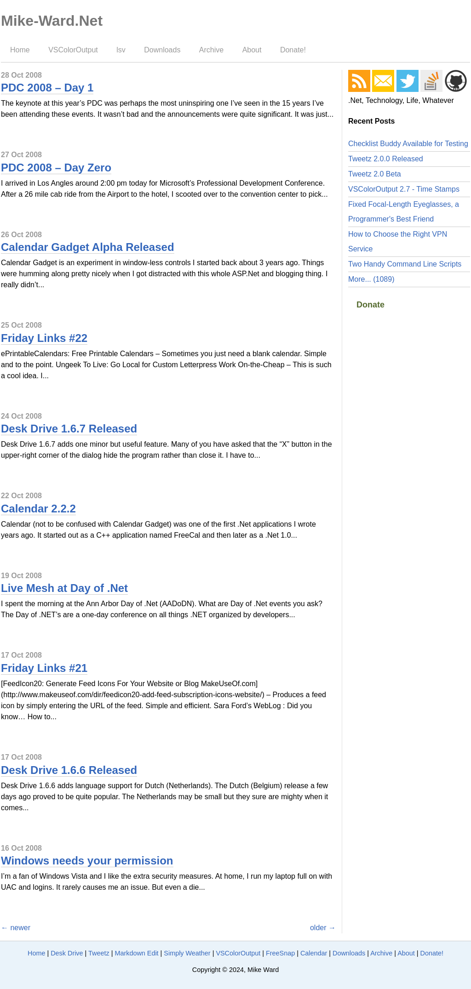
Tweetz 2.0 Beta (374, 174)
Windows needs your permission (87, 860)
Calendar (313, 953)
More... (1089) (371, 279)
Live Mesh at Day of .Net (64, 588)
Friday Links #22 (44, 338)
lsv (121, 50)
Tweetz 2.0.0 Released (385, 159)
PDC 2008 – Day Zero (56, 167)
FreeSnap (280, 953)
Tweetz (98, 953)
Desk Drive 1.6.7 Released (69, 428)
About (252, 50)
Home (20, 50)
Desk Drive (67, 953)
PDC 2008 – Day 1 (47, 87)
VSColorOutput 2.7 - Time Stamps (404, 189)
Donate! (293, 50)
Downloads (162, 50)
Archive (211, 50)
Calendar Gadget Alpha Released (87, 247)
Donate (370, 304)
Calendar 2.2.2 (38, 508)
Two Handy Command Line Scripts (404, 264)
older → (323, 928)
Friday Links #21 (44, 668)
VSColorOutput (73, 50)
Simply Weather (187, 953)
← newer (15, 928)
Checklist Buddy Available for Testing (408, 144)
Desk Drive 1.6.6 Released (69, 770)
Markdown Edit (136, 953)
